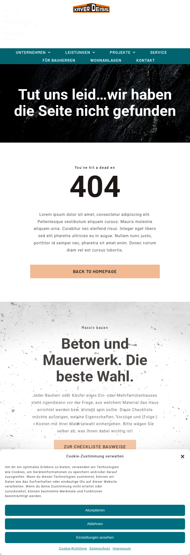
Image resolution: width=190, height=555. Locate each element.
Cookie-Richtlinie (73, 548)
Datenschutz (100, 548)
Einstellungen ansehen (95, 537)
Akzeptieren (95, 510)
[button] (182, 456)
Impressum (122, 548)
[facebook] (30, 25)
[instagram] (39, 25)
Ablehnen (95, 524)
